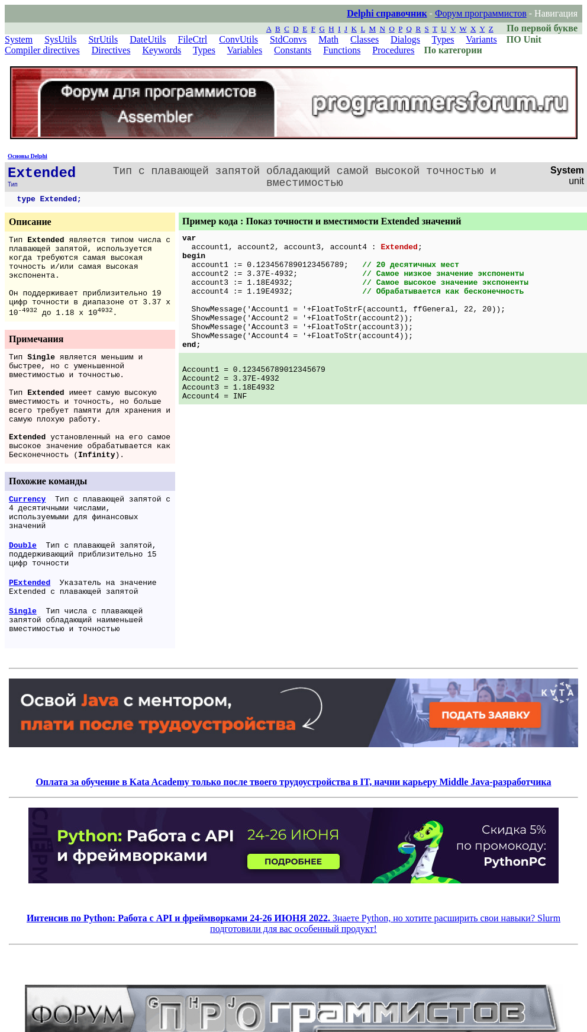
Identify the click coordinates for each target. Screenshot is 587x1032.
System (19, 39)
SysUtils (60, 39)
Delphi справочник (387, 13)
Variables (245, 50)
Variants (481, 39)
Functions (341, 50)
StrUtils (103, 39)
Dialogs (405, 39)
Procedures (393, 50)
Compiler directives (42, 50)
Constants (292, 50)
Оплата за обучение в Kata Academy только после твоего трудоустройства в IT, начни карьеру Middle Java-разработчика (293, 782)
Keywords (161, 50)
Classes (364, 39)
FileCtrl (193, 39)
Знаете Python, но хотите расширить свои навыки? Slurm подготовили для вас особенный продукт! (293, 923)
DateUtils (148, 39)
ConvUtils (238, 39)
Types (443, 39)
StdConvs (288, 39)
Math (328, 39)
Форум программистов (481, 13)
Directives (111, 50)
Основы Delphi (27, 156)
